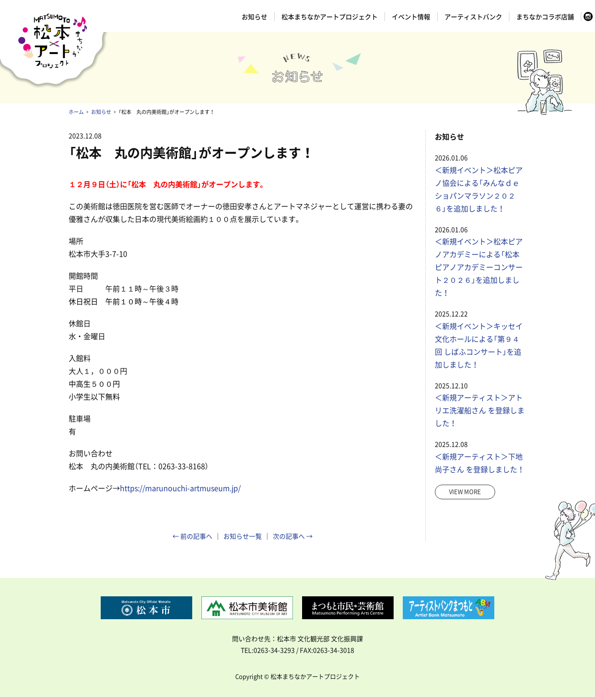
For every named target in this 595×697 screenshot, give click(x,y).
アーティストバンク (473, 16)
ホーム (76, 112)
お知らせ (254, 16)
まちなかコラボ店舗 (545, 16)
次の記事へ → (293, 535)
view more (465, 491)
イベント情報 (411, 16)
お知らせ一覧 (242, 535)
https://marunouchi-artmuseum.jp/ (180, 487)
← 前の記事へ (192, 535)
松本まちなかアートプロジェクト (329, 16)
